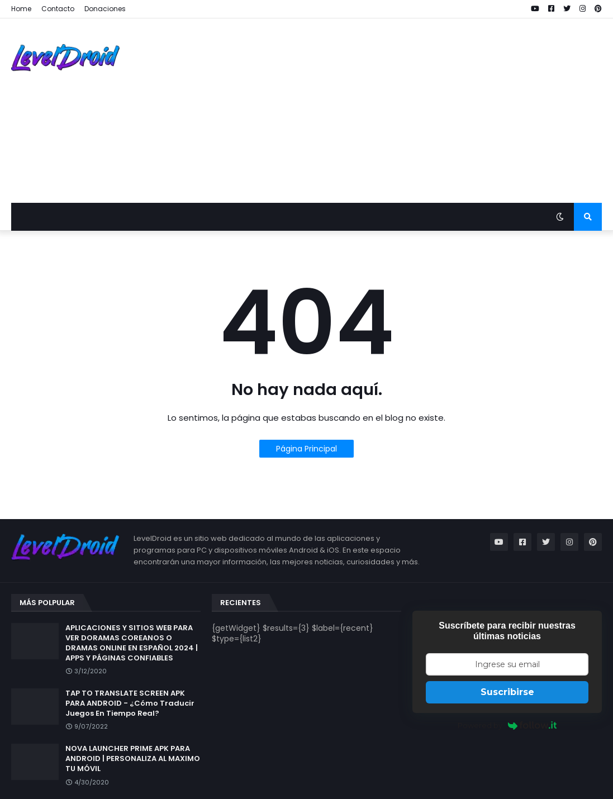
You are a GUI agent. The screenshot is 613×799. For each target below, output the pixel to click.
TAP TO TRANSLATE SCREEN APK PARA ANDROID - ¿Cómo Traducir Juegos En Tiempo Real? (129, 703)
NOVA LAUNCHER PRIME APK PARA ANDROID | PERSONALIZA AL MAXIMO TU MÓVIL (132, 759)
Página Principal (306, 448)
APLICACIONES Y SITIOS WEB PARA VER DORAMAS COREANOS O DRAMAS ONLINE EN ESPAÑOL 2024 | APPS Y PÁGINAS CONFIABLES (131, 643)
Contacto (57, 8)
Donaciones (105, 8)
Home (21, 8)
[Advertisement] (398, 110)
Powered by (507, 725)
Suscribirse (507, 692)
